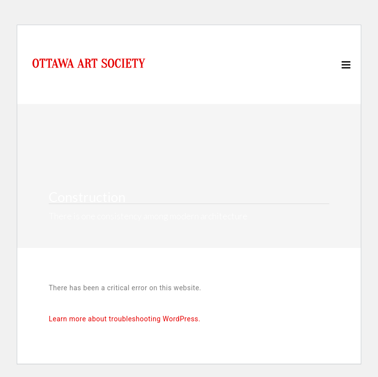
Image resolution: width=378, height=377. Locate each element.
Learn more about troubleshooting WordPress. (124, 319)
